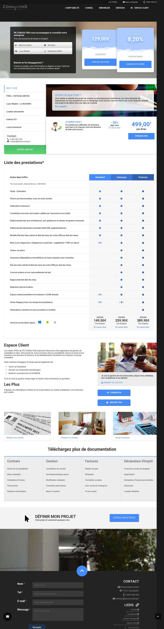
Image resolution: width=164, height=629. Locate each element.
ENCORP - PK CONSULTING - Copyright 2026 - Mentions (21, 626)
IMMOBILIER (116, 8)
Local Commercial (13, 127)
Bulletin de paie (91, 459)
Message (23, 599)
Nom (21, 574)
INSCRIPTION (144, 393)
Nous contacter (130, 2)
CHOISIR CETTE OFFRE (135, 64)
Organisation (129, 465)
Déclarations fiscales (16, 470)
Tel (20, 582)
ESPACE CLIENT (152, 8)
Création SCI (11, 119)
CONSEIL (101, 8)
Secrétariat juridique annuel (57, 465)
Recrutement (132, 618)
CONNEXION (113, 393)
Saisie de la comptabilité (17, 459)
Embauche (89, 465)
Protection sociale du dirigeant (137, 459)
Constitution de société (56, 459)
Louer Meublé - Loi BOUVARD (18, 104)
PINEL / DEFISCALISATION (17, 96)
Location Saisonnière (15, 111)
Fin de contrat (91, 481)
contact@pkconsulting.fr (18, 141)
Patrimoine (128, 476)
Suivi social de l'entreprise (96, 476)
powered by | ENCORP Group (150, 626)
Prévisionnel (12, 476)
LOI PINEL (113, 2)
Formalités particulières (56, 476)
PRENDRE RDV (141, 136)
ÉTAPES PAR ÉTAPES (124, 508)
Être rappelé (60, 106)
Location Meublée (131, 481)
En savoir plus (100, 327)
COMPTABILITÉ (84, 8)
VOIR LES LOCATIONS (100, 62)
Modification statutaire (55, 470)
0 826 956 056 (150, 2)
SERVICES (132, 8)
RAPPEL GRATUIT (25, 149)
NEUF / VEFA (11, 88)
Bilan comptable (14, 465)
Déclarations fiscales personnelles (138, 470)
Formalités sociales (93, 470)
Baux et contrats (53, 481)
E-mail (21, 591)
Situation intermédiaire (16, 481)
